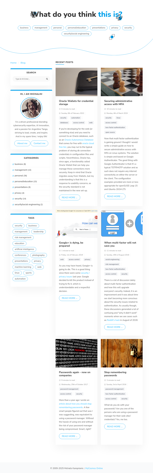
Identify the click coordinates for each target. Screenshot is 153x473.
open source (110, 132)
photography (38, 255)
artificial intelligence (24, 249)
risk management (23, 237)
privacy (114, 27)
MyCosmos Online (94, 468)
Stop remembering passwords (115, 374)
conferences (20, 255)
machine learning (23, 267)
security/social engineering (76, 33)
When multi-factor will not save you (120, 244)
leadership (39, 231)
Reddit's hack (113, 320)
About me (22, 143)
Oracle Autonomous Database (79, 139)
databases (64, 122)
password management (69, 389)
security (128, 27)
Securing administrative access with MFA (118, 102)
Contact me (39, 143)
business (24, 27)
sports (29, 272)
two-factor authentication (115, 127)
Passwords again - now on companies (74, 374)
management (41, 27)
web (39, 267)
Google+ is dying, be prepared (71, 244)
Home (13, 62)
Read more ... (69, 197)
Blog (23, 62)
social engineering (112, 259)
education (19, 243)
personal (57, 27)
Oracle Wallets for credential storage (76, 102)
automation (20, 278)
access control (78, 122)
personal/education (77, 27)
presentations (98, 27)
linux (17, 272)
